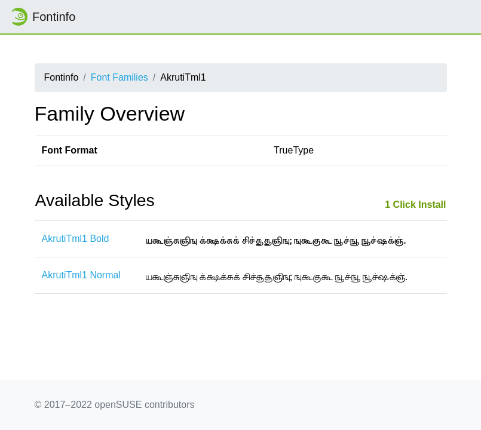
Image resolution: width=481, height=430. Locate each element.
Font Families (119, 77)
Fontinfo (42, 17)
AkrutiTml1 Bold (75, 239)
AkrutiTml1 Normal (81, 275)
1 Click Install (415, 204)
